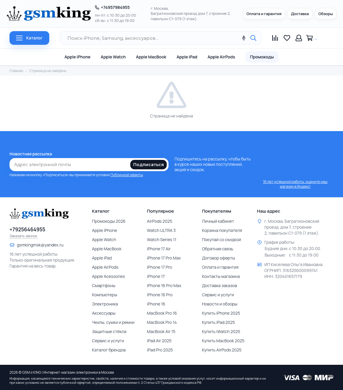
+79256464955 (27, 229)
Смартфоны (103, 285)
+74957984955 (115, 7)
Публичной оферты (126, 174)
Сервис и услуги (108, 340)
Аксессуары (103, 313)
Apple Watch (113, 57)
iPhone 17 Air (159, 248)
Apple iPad (187, 57)
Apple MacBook (151, 57)
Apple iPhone (77, 57)
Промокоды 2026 (109, 221)
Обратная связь (218, 248)
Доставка (300, 13)
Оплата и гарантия (264, 13)
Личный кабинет (218, 221)
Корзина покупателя (222, 230)
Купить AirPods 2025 (222, 350)
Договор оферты (218, 258)
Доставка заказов (219, 285)
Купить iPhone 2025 (221, 313)
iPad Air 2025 (159, 340)
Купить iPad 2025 (218, 322)
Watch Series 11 (161, 239)
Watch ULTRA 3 (161, 230)
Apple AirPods (221, 57)
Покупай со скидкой (221, 239)
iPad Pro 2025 (160, 350)
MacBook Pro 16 (162, 313)
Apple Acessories (108, 276)
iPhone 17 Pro (159, 267)
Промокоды (262, 57)
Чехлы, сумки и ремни (113, 322)
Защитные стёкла (109, 331)
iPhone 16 (156, 304)
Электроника (105, 304)
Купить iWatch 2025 (221, 331)
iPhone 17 (156, 276)
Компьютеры (104, 294)
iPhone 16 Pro (159, 294)
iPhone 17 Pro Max (164, 258)
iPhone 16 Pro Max (164, 285)
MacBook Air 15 (161, 331)
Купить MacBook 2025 (223, 340)
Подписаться (148, 164)
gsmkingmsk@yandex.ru (40, 245)
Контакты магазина (221, 276)
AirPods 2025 (159, 221)
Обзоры (325, 13)
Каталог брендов (109, 350)
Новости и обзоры (219, 304)
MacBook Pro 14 (162, 322)
